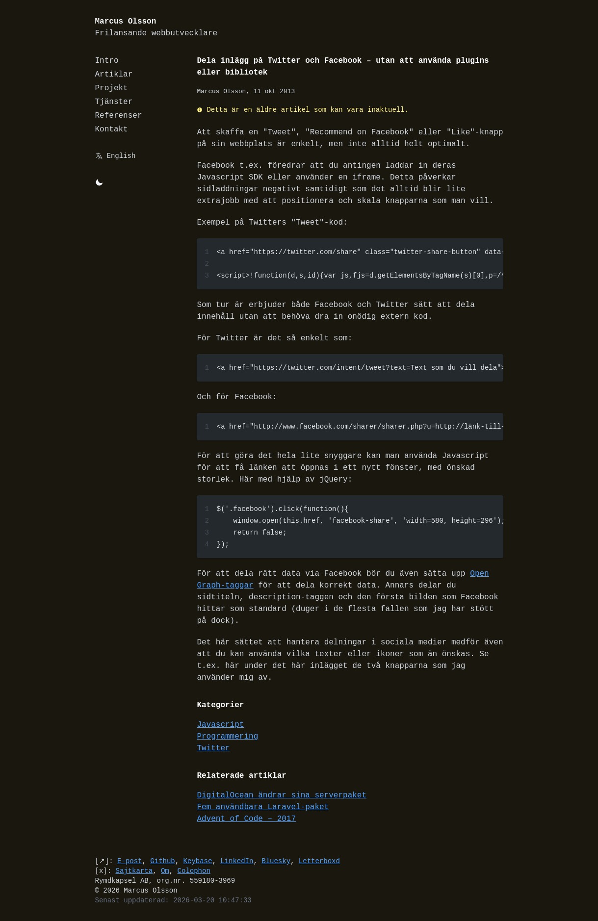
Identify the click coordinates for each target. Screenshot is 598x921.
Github (162, 861)
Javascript (220, 724)
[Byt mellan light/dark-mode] (99, 182)
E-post (129, 861)
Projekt (111, 88)
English (121, 155)
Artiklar (114, 74)
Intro (107, 60)
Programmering (228, 736)
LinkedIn (236, 861)
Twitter (213, 748)
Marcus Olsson (156, 27)
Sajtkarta (134, 870)
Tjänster (114, 102)
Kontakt (111, 129)
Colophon (194, 870)
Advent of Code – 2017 (246, 819)
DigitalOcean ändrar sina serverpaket (282, 795)
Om (165, 870)
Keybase (197, 861)
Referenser (118, 115)
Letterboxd (319, 861)
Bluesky (275, 861)
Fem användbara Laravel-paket (263, 807)
